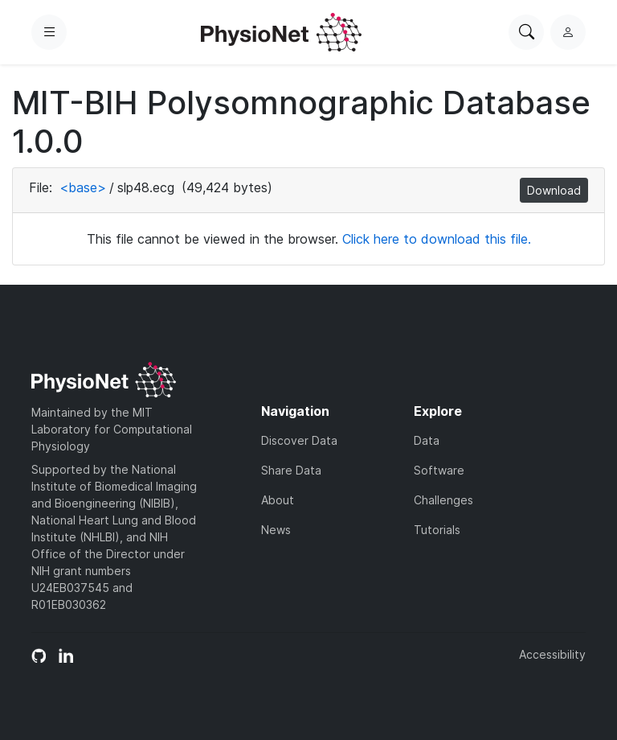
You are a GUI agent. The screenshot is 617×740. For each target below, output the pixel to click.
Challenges (443, 500)
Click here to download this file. (436, 239)
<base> (82, 187)
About (277, 500)
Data (426, 440)
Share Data (291, 470)
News (276, 529)
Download (554, 190)
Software (439, 470)
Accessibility (552, 654)
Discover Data (299, 440)
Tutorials (437, 529)
